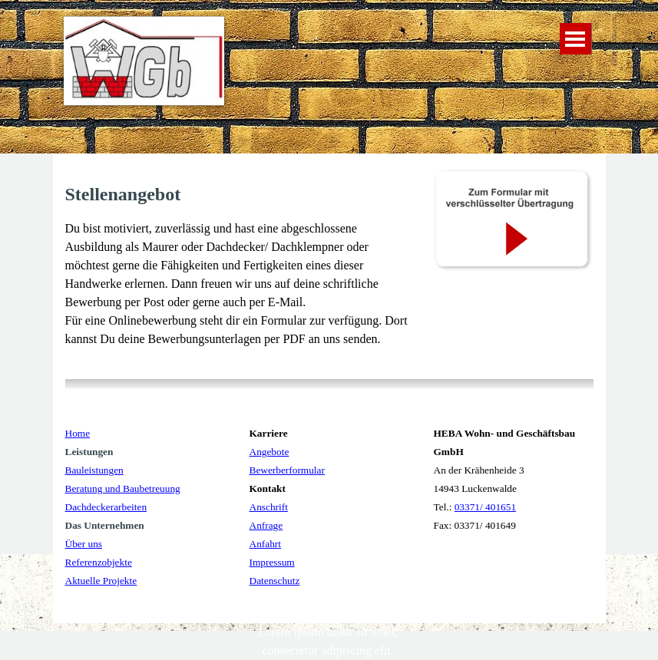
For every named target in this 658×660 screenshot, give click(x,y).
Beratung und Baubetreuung (122, 488)
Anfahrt (265, 543)
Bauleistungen (94, 470)
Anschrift (269, 507)
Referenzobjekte (98, 562)
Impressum (272, 562)
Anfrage (266, 525)
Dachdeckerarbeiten (106, 507)
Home (78, 433)
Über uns (84, 543)
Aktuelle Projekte (101, 580)
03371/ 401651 (485, 507)
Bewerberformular (287, 470)
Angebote (269, 451)
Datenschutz (275, 580)
